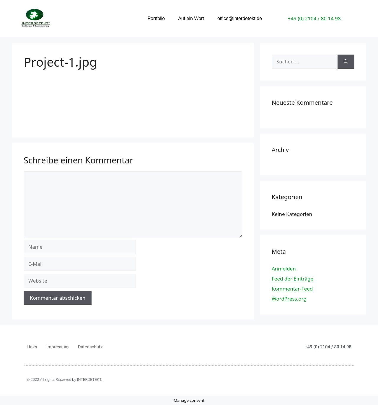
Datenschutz (90, 347)
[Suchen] (346, 62)
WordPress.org (289, 298)
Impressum (57, 347)
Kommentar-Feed (292, 288)
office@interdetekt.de (239, 18)
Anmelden (284, 268)
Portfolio (156, 18)
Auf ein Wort (191, 18)
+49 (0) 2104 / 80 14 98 (314, 18)
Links (32, 347)
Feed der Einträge (292, 278)
